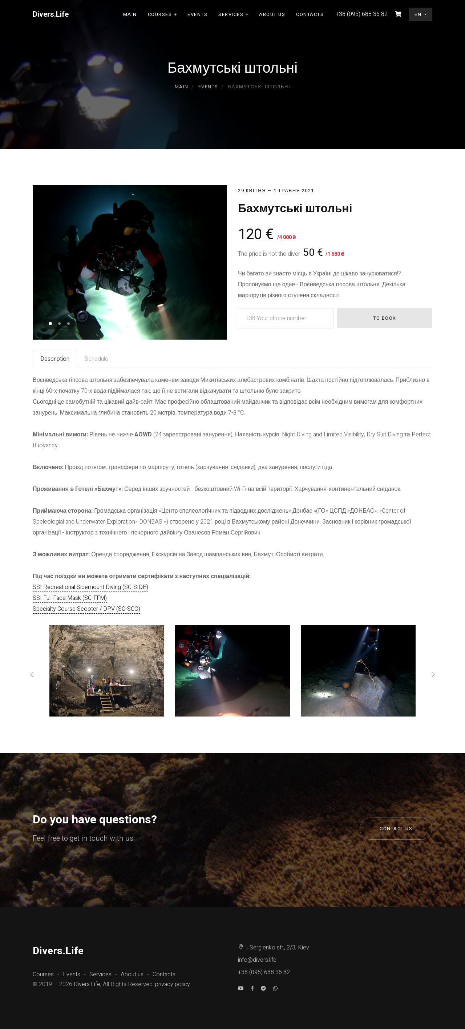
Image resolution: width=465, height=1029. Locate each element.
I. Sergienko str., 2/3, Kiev (273, 947)
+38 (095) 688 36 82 (264, 972)
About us (272, 14)
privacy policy (172, 984)
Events (197, 14)
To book (384, 318)
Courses (160, 14)
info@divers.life (257, 960)
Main (130, 14)
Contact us (396, 828)
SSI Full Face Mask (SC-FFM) (70, 598)
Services (230, 14)
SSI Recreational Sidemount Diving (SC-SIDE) (90, 587)
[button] (50, 323)
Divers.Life (87, 984)
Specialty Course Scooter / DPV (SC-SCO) (86, 609)
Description (54, 359)
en (419, 14)
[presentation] (32, 675)
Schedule (96, 359)
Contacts (310, 14)
